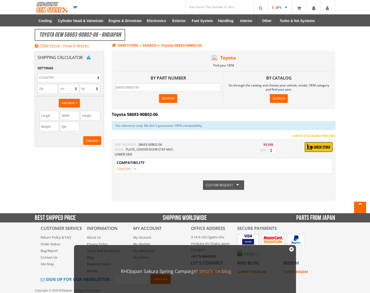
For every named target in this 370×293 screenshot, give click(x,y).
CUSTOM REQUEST (224, 185)
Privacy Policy (97, 244)
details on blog (215, 271)
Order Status (50, 244)
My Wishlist (142, 244)
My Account (142, 237)
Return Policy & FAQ (56, 237)
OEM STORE (125, 45)
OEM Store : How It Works (62, 46)
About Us (94, 237)
